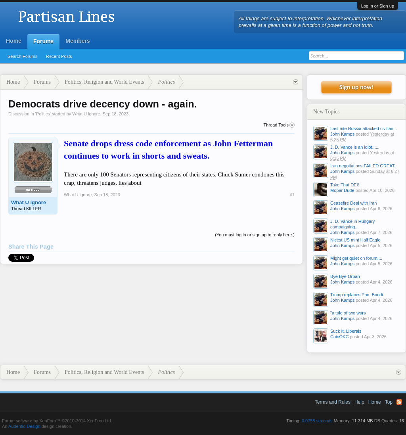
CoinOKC (339, 336)
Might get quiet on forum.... (356, 258)
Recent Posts (59, 56)
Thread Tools (279, 125)
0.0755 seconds (317, 420)
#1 (292, 194)
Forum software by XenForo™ (57, 420)
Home (13, 41)
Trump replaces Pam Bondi (356, 294)
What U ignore (86, 113)
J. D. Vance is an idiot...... (354, 147)
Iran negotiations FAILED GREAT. (362, 165)
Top (389, 402)
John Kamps (342, 134)
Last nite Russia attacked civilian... (363, 128)
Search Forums (22, 56)
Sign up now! (356, 87)
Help (359, 402)
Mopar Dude (342, 190)
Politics (43, 113)
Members (77, 41)
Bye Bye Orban (345, 276)
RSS (399, 402)
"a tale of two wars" (348, 312)
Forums (43, 41)
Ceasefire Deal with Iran (353, 203)
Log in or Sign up (377, 6)
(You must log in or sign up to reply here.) (255, 234)
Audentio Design (24, 426)
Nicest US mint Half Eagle (355, 240)
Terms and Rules (332, 402)
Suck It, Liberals (345, 331)
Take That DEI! (344, 184)
